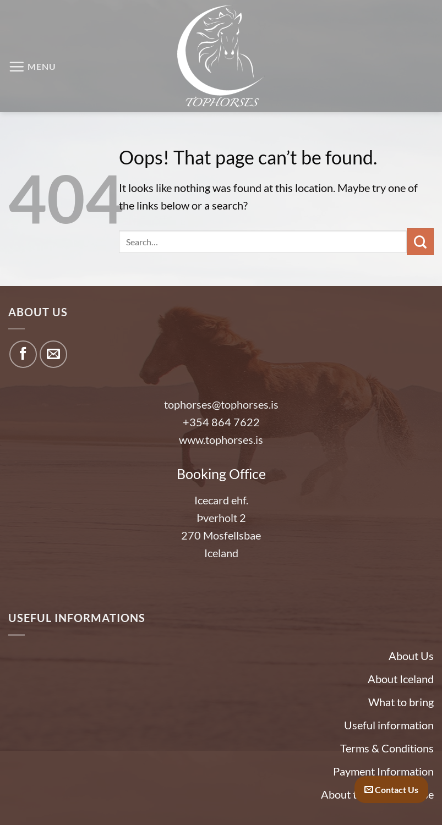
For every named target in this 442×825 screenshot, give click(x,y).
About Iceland (401, 678)
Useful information (389, 725)
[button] (32, 66)
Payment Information (383, 771)
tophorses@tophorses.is (221, 404)
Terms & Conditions (387, 748)
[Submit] (420, 241)
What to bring (401, 701)
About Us (411, 655)
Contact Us (391, 789)
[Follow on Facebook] (23, 354)
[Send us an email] (53, 354)
